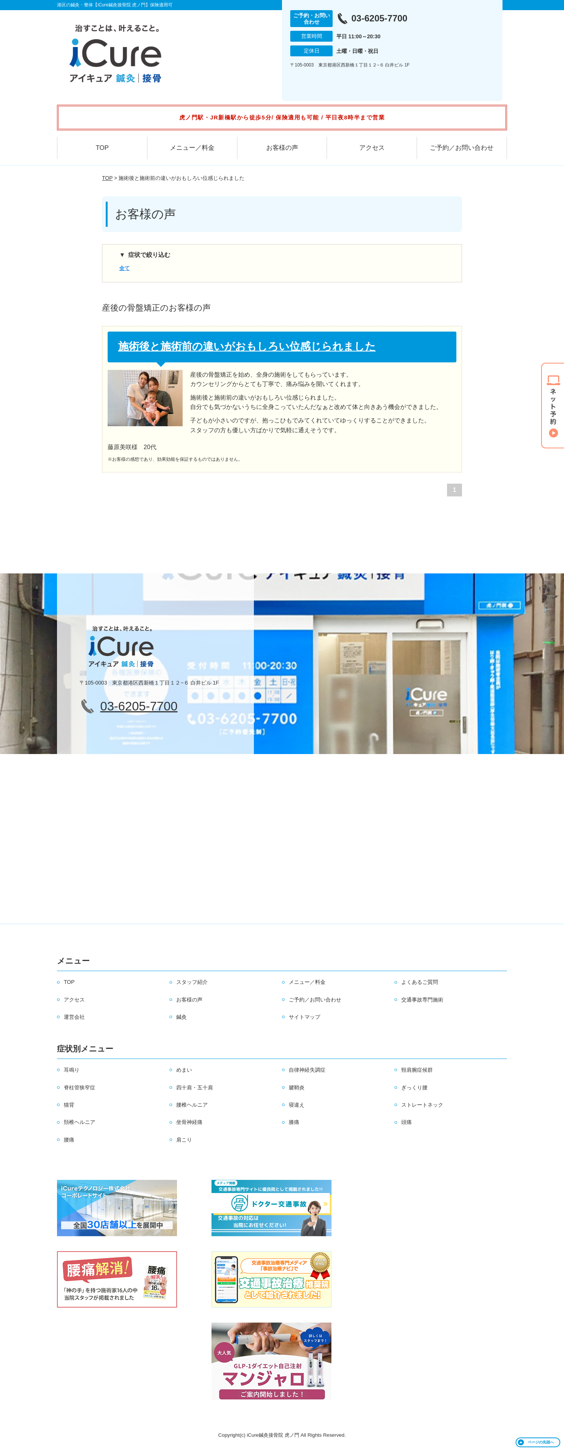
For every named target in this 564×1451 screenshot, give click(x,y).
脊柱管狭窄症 (79, 1087)
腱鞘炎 (296, 1087)
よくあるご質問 (419, 982)
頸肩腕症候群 (417, 1070)
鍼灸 (181, 1017)
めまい (184, 1070)
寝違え (296, 1105)
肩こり (184, 1140)
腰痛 (69, 1140)
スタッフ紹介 (192, 982)
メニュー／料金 (192, 147)
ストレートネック (422, 1105)
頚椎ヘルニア (79, 1122)
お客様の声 (282, 147)
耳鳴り (72, 1070)
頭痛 (406, 1122)
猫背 (69, 1105)
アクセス (372, 147)
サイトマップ (304, 1017)
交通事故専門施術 (422, 1000)
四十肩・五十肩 (194, 1087)
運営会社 (74, 1017)
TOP (102, 147)
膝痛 (294, 1122)
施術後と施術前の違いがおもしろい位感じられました (247, 346)
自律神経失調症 (307, 1070)
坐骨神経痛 (189, 1122)
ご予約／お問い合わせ (462, 147)
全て (124, 268)
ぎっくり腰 (414, 1087)
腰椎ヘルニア (192, 1105)
